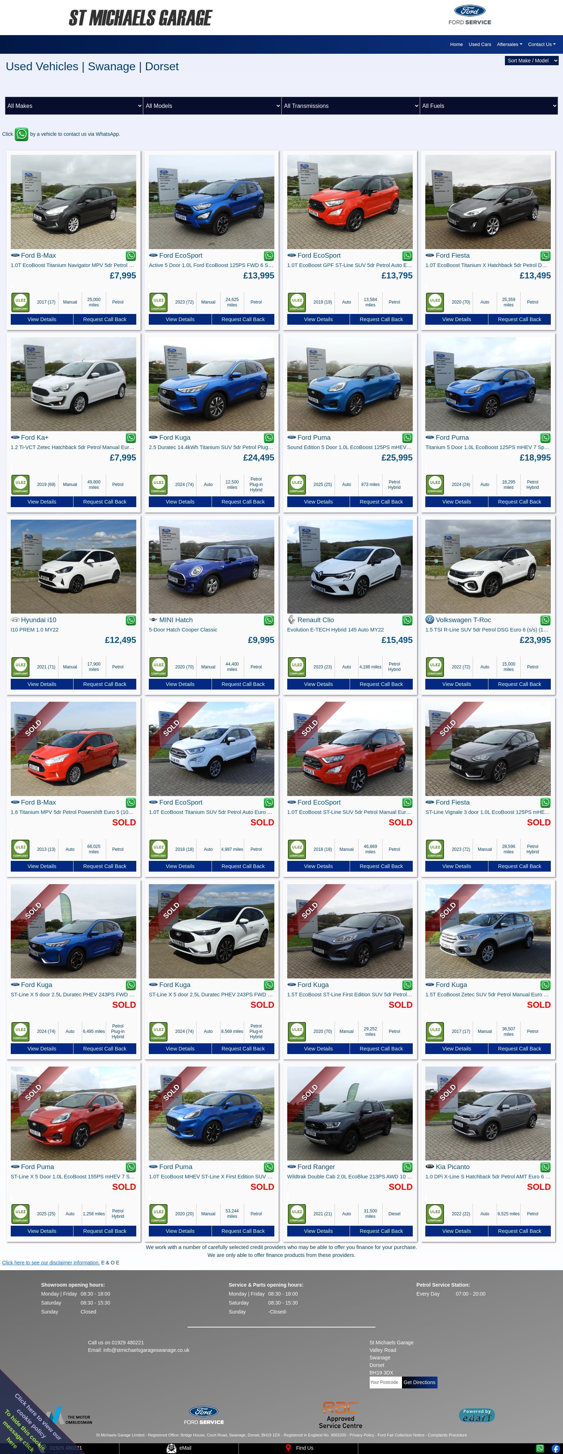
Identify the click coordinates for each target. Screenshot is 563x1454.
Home (456, 44)
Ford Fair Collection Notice (401, 1435)
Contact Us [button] (540, 44)
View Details (42, 319)
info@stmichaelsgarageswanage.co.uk (146, 1350)
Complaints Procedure (447, 1435)
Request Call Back (105, 319)
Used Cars (480, 44)
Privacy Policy (362, 1435)
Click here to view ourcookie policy (38, 1417)
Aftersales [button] (507, 44)
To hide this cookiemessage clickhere (24, 1431)
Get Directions (420, 1382)
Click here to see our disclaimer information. (51, 1262)
